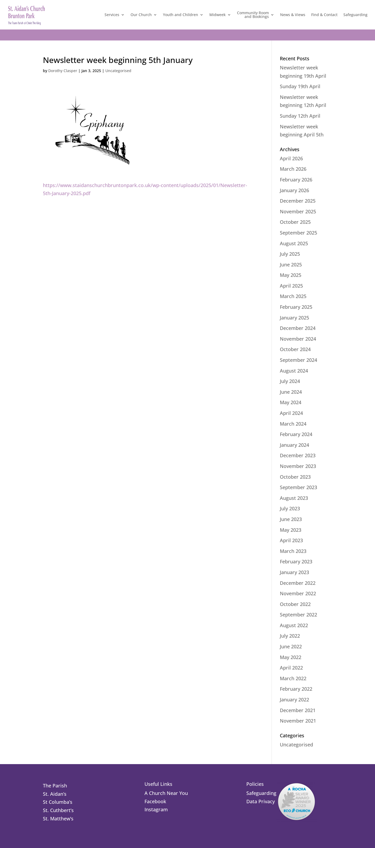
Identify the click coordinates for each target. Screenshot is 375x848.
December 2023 (297, 455)
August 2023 (294, 498)
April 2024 (291, 413)
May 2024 (290, 402)
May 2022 (290, 657)
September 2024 (298, 360)
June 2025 (291, 264)
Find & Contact (324, 14)
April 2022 (291, 667)
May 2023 (290, 530)
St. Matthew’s (58, 818)
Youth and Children (180, 14)
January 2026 (294, 190)
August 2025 (294, 243)
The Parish (55, 785)
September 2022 (298, 614)
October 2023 (295, 477)
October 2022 (295, 604)
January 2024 (294, 445)
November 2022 (298, 593)
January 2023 (294, 572)
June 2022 (291, 646)
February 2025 (296, 307)
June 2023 (291, 519)
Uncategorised (118, 70)
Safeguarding (355, 14)
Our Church (141, 14)
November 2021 (298, 720)
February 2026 (296, 179)
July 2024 (290, 381)
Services (112, 14)
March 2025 (293, 296)
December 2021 (297, 710)
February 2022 (296, 689)
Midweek (217, 14)
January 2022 (294, 699)
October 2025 (295, 222)
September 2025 (298, 232)
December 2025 (297, 201)
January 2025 (294, 317)
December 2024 (297, 328)
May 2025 (290, 275)
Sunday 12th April (300, 116)
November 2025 (298, 211)
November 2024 (298, 339)
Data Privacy (260, 801)
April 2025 (291, 285)
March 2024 (293, 424)
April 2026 (291, 158)
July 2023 (290, 508)
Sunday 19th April (300, 86)
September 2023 (298, 487)
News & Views (292, 14)
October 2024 (295, 349)
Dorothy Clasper (62, 70)
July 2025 (290, 254)
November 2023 (298, 466)
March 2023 (293, 551)
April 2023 (291, 540)
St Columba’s (57, 802)
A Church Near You (166, 793)
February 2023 (296, 561)
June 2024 (291, 392)
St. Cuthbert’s (58, 810)
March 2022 (293, 678)
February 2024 (296, 434)
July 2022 (290, 636)
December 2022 (297, 583)
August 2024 (294, 370)
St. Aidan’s (54, 794)
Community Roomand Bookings (253, 14)
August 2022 (294, 625)
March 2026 (293, 169)
